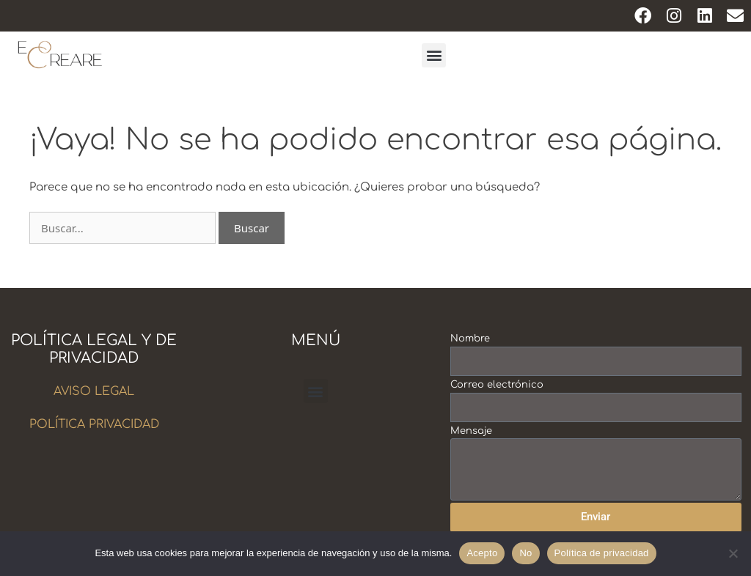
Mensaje (471, 431)
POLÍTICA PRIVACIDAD (94, 424)
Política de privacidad (601, 552)
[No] (732, 553)
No (525, 552)
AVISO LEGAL (94, 391)
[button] (434, 55)
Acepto (481, 552)
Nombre (470, 338)
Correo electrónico (496, 385)
